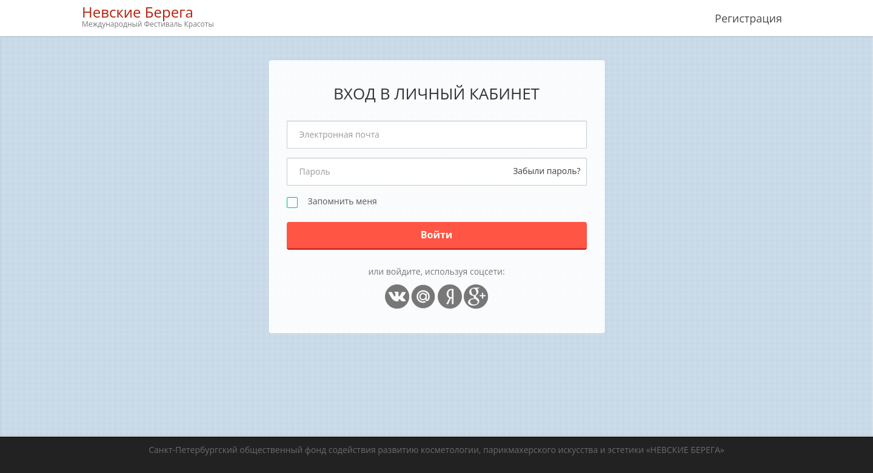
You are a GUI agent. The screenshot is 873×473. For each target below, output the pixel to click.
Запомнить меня (342, 201)
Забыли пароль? (546, 170)
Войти (437, 234)
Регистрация (748, 18)
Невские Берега (148, 16)
